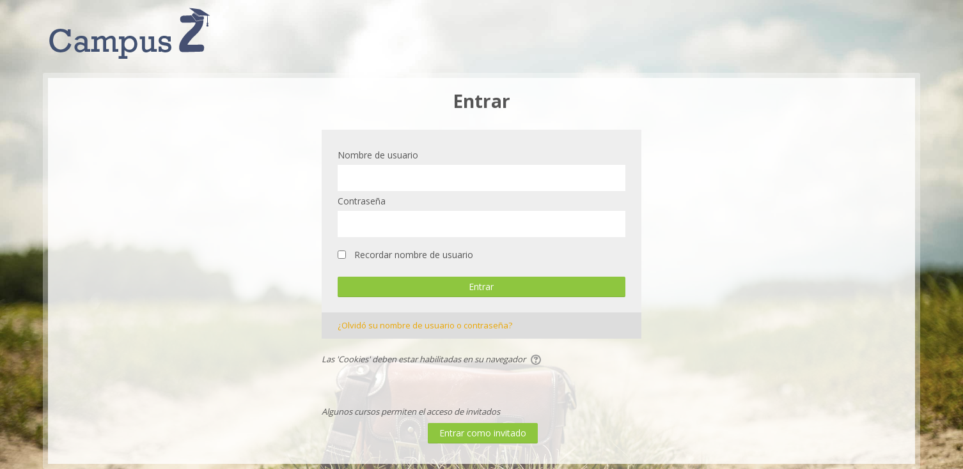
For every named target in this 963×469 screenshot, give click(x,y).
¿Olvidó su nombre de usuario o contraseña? (425, 325)
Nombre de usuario (378, 155)
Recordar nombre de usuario (413, 255)
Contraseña (362, 201)
